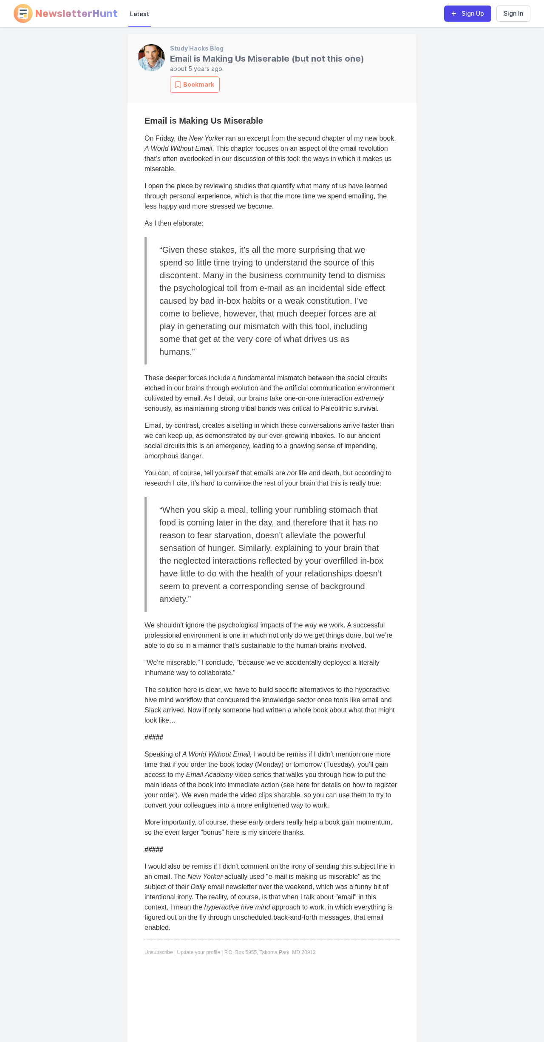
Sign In (513, 13)
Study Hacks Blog (197, 48)
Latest (139, 13)
